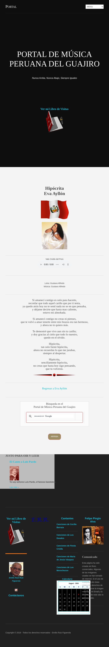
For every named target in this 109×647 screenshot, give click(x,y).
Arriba (54, 436)
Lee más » (14, 487)
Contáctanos (16, 595)
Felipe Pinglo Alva (93, 520)
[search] (54, 416)
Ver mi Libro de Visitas (54, 109)
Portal (11, 6)
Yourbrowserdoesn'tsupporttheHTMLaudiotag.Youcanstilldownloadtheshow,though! (54, 264)
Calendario (67, 579)
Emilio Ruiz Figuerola (61, 633)
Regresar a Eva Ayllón (54, 388)
